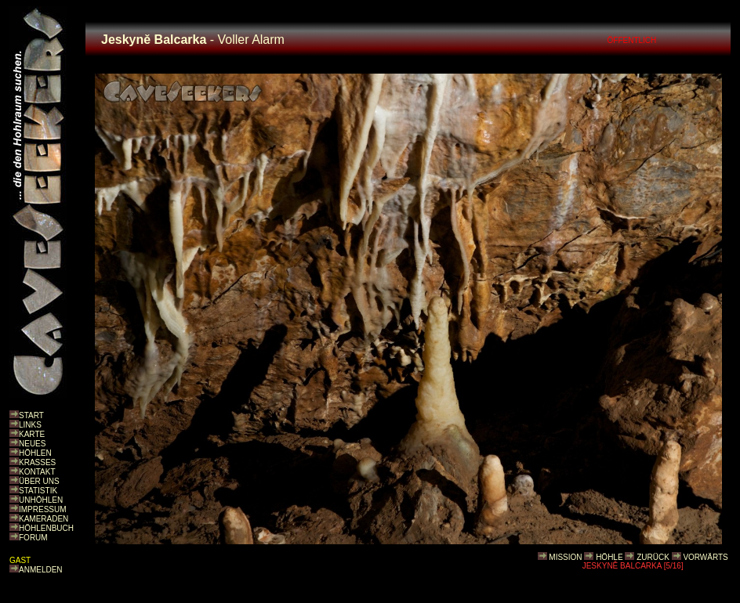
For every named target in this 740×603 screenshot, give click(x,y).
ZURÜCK (653, 557)
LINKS (30, 425)
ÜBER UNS (39, 481)
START (31, 415)
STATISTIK (38, 490)
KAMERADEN (43, 519)
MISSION (565, 557)
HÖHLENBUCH (46, 528)
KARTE (32, 434)
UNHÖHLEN (41, 500)
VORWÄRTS (705, 557)
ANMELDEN (41, 569)
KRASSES (37, 462)
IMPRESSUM (43, 509)
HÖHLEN (35, 453)
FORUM (33, 537)
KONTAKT (37, 472)
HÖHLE (609, 557)
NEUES (32, 443)
